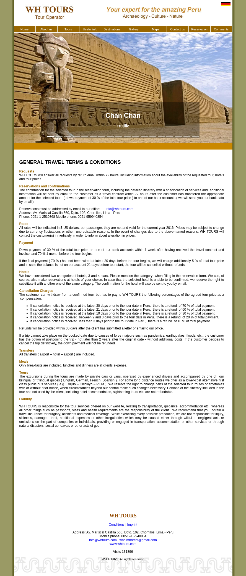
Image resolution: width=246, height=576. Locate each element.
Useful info (90, 29)
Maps (155, 29)
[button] (30, 88)
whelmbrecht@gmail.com (138, 540)
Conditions (117, 525)
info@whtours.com (119, 209)
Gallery (134, 29)
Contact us (177, 29)
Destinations (111, 29)
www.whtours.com (123, 544)
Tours (68, 29)
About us (46, 29)
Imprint (132, 525)
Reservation (199, 29)
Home (24, 29)
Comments (221, 29)
